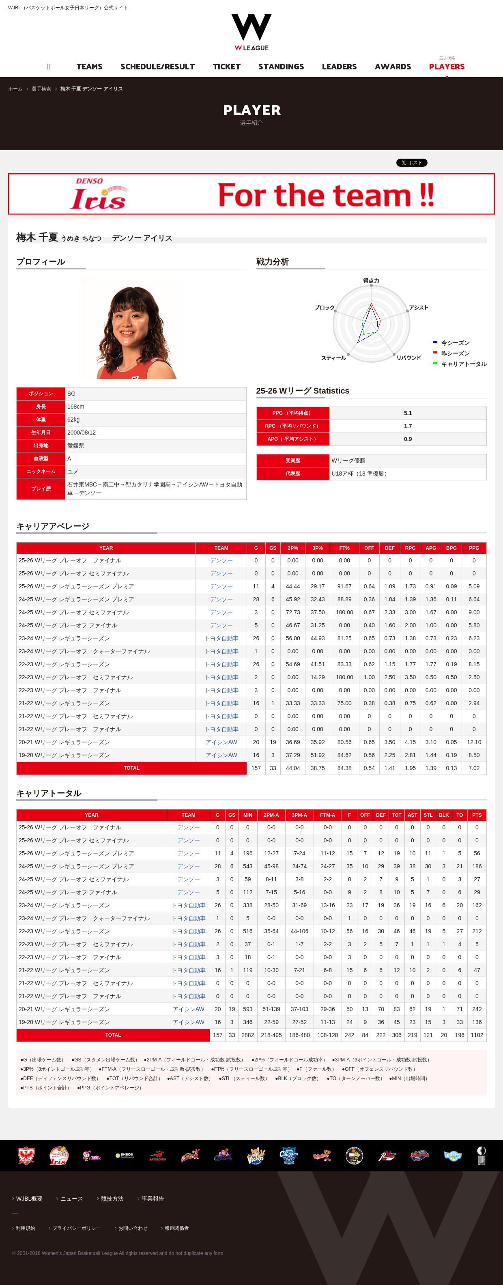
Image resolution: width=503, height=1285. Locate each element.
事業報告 (153, 1198)
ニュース (71, 1198)
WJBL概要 (29, 1198)
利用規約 (25, 1228)
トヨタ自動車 (221, 638)
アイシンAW (221, 742)
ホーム (15, 89)
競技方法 (112, 1198)
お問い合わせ (133, 1228)
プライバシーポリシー (76, 1228)
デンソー (221, 560)
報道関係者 (177, 1228)
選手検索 (41, 89)
